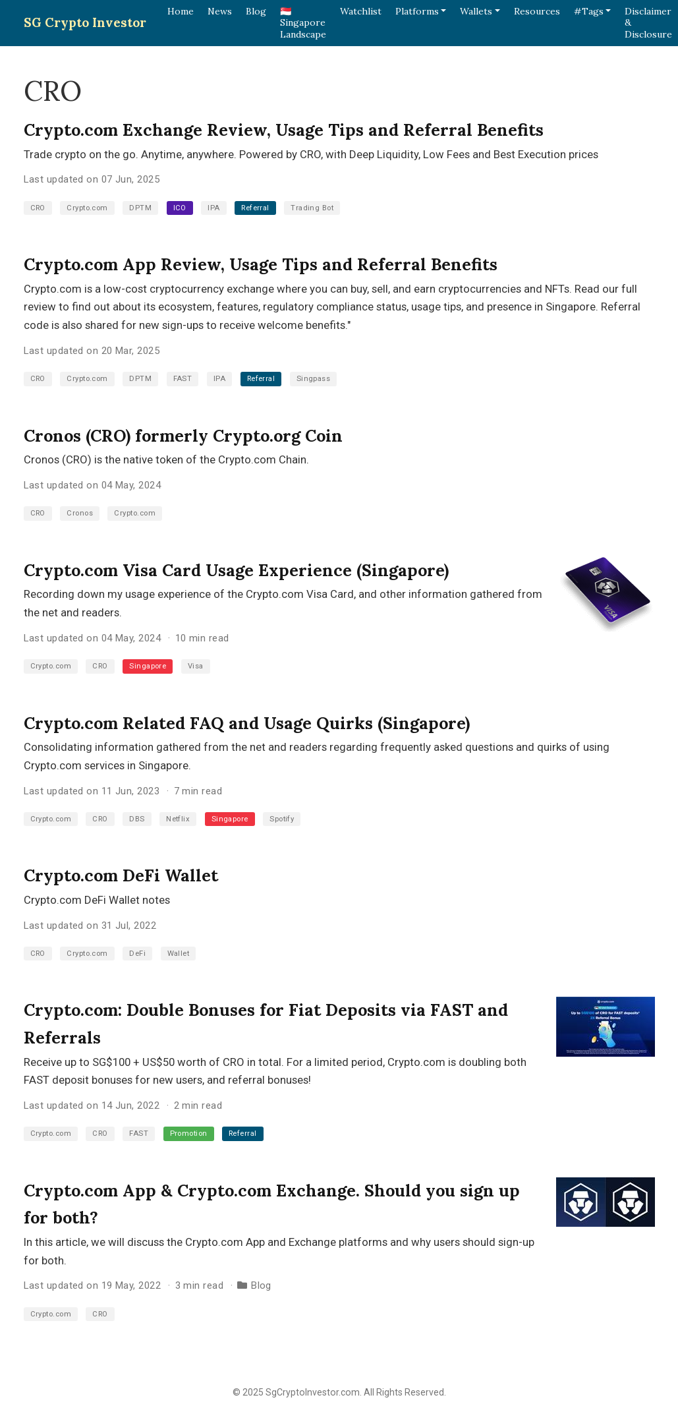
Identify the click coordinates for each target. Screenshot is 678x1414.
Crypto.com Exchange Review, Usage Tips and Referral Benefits (284, 129)
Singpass (314, 378)
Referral (255, 208)
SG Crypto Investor (85, 22)
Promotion (189, 1133)
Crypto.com (87, 208)
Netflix (178, 819)
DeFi (137, 953)
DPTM (140, 208)
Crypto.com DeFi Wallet (121, 875)
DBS (136, 819)
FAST (182, 378)
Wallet (178, 953)
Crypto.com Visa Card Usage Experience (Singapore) (236, 570)
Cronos (80, 513)
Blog (261, 1285)
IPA (213, 208)
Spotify (281, 819)
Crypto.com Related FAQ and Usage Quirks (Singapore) (247, 723)
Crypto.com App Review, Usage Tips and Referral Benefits (260, 264)
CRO (37, 208)
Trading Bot (312, 208)
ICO (179, 208)
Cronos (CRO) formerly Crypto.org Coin (183, 435)
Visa (196, 666)
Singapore (147, 666)
